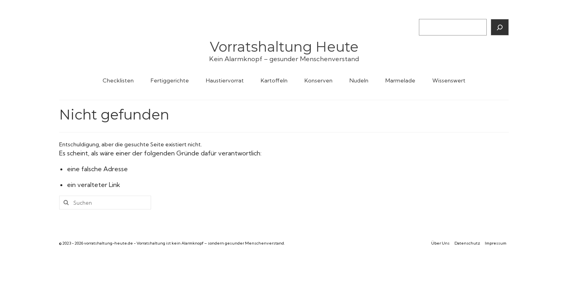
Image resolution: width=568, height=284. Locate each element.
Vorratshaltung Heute (284, 46)
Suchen (428, 12)
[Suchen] (500, 27)
